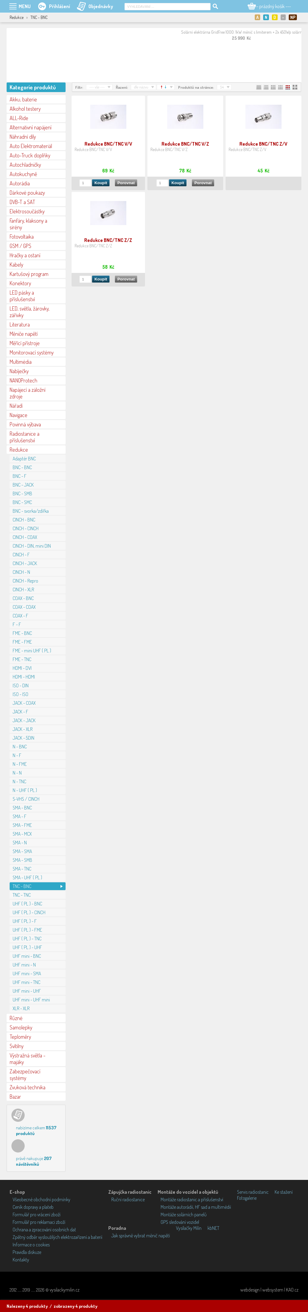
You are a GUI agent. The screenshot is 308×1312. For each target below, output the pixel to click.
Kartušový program (29, 274)
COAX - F (20, 616)
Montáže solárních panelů (184, 1214)
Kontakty (21, 1260)
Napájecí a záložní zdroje (27, 393)
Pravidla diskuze (27, 1252)
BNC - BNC (22, 467)
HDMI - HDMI (24, 677)
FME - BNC (22, 633)
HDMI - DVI (22, 668)
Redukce (19, 449)
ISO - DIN (21, 685)
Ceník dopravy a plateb (33, 1207)
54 (222, 87)
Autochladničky (25, 164)
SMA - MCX (22, 834)
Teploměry (20, 1036)
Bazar (15, 1096)
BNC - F (19, 476)
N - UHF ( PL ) (25, 790)
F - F (17, 624)
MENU (25, 6)
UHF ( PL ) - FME (27, 930)
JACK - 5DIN (23, 738)
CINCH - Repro (25, 581)
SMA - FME (22, 825)
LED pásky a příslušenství (22, 295)
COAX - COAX (24, 607)
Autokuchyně (23, 174)
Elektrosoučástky (27, 211)
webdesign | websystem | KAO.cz (269, 1290)
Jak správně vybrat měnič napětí (140, 1236)
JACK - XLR (22, 729)
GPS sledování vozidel (180, 1222)
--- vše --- (97, 87)
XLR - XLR (21, 1008)
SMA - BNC (22, 808)
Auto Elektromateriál (31, 146)
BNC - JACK (23, 485)
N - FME (20, 764)
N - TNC (19, 781)
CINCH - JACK (25, 563)
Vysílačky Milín (189, 1228)
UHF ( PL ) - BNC (27, 904)
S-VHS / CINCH (26, 799)
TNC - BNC (22, 886)
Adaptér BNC (24, 459)
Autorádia (20, 183)
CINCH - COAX (25, 537)
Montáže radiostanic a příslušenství (192, 1199)
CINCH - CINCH (25, 528)
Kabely (16, 264)
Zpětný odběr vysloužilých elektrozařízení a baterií (57, 1237)
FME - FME (22, 642)
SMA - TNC (22, 869)
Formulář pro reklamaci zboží (39, 1222)
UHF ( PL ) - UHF (27, 947)
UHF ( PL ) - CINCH (29, 912)
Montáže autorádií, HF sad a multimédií (196, 1207)
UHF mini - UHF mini (31, 1000)
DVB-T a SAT (22, 202)
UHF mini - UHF (27, 991)
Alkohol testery (25, 108)
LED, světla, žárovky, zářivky (29, 311)
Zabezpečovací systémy (25, 1074)
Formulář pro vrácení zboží (36, 1214)
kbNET (213, 1228)
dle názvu (141, 87)
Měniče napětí (24, 333)
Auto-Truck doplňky (30, 155)
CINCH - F (21, 555)
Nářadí (16, 405)
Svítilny (16, 1046)
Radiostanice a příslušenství (24, 437)
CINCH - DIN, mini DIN (32, 546)
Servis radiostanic (253, 1192)
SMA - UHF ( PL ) (27, 877)
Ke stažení (284, 1192)
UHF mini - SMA (27, 973)
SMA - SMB (22, 860)
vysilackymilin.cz (64, 1290)
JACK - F (20, 712)
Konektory (20, 283)
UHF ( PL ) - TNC (27, 939)
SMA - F (19, 816)
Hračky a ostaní (25, 255)
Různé (16, 1018)
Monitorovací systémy (32, 352)
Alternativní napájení (30, 127)
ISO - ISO (20, 694)
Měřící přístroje (25, 343)
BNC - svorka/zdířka (31, 511)
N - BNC (20, 747)
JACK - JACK (24, 720)
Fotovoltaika (22, 236)
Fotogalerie (247, 1198)
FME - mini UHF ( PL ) (32, 651)
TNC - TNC (22, 895)
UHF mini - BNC (27, 956)
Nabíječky (19, 371)
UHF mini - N (24, 965)
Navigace (18, 415)
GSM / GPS (20, 246)
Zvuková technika (27, 1087)
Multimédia (21, 361)
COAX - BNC (23, 598)
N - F (17, 755)
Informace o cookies (31, 1245)
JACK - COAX (24, 703)
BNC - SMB (22, 493)
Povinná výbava (25, 424)
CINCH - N (21, 572)
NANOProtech (23, 380)
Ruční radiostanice (128, 1199)
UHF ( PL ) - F (25, 921)
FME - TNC (22, 659)
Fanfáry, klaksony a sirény (28, 224)
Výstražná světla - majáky (27, 1058)
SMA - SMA (22, 851)
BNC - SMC (22, 502)
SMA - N (20, 843)
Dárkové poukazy (27, 192)
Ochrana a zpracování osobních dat (44, 1230)
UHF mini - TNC (26, 982)
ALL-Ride (19, 118)
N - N (17, 773)
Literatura (20, 324)
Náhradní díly (23, 136)
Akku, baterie (23, 99)
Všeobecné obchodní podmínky (41, 1199)
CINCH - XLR (23, 589)
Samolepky (21, 1027)
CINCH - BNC (24, 520)
